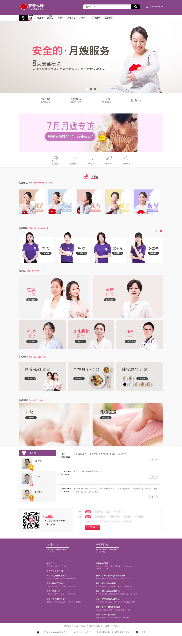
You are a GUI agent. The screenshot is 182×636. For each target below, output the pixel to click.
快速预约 (108, 18)
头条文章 (96, 18)
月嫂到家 (36, 183)
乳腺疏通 (114, 566)
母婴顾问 (34, 228)
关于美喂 (63, 566)
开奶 (106, 566)
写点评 (60, 18)
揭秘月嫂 (71, 18)
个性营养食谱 (126, 566)
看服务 (40, 18)
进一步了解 (50, 552)
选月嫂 (50, 17)
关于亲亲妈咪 (51, 566)
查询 (92, 527)
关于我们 (83, 18)
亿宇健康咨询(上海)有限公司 (110, 632)
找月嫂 (98, 566)
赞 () (154, 459)
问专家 (98, 569)
